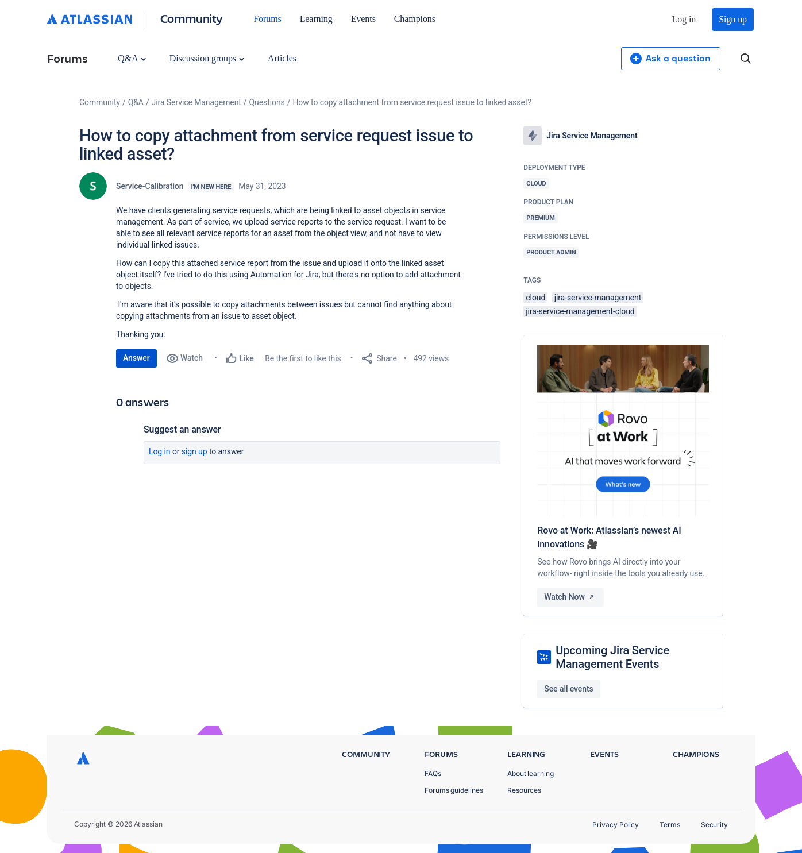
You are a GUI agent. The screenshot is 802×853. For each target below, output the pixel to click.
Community (191, 18)
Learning (316, 19)
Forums (267, 19)
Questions (267, 102)
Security (714, 824)
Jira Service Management (196, 102)
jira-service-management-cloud (580, 311)
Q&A (131, 58)
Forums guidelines (454, 790)
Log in (684, 19)
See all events (568, 688)
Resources (524, 790)
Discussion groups (206, 58)
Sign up (733, 19)
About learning (530, 773)
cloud (535, 297)
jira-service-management (598, 297)
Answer (136, 357)
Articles (282, 58)
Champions (414, 19)
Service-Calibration (149, 186)
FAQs (433, 773)
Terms (670, 824)
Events (363, 19)
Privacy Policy (615, 824)
